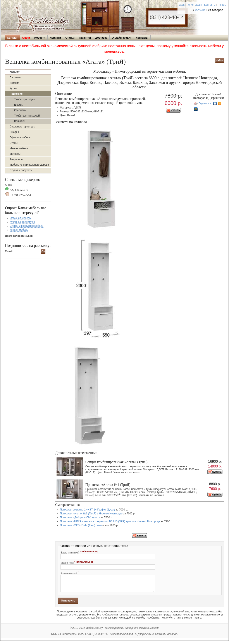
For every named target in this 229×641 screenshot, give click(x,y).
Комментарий (69, 573)
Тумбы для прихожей (27, 115)
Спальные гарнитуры (22, 126)
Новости (39, 37)
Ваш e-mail (76, 562)
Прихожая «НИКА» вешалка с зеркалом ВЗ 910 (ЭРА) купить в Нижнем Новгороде (110, 521)
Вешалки (19, 121)
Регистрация (194, 4)
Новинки (55, 37)
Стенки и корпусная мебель (26, 225)
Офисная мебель (20, 137)
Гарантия (85, 37)
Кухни (13, 88)
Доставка (101, 37)
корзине (200, 10)
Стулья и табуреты (21, 170)
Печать (222, 4)
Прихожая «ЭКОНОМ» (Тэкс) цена (81, 525)
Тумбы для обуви (24, 99)
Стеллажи (20, 110)
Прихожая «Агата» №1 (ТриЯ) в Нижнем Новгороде (91, 513)
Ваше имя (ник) (79, 552)
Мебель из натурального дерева (29, 164)
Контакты (209, 4)
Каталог (12, 37)
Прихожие (16, 93)
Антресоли (16, 159)
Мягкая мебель (19, 148)
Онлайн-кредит (121, 37)
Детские (14, 82)
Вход (181, 4)
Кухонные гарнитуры (22, 221)
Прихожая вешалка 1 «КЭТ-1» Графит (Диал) (87, 509)
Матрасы (15, 153)
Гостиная (15, 77)
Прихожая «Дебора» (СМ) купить (80, 517)
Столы (13, 142)
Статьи (69, 37)
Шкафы (18, 104)
